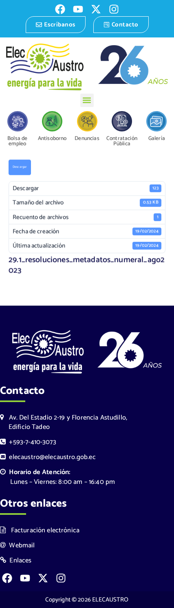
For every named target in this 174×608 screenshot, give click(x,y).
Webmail (17, 545)
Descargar (20, 167)
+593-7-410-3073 (28, 442)
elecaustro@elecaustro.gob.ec (48, 457)
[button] (87, 100)
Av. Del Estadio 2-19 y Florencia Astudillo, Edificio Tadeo (63, 422)
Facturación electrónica (39, 530)
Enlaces (16, 560)
